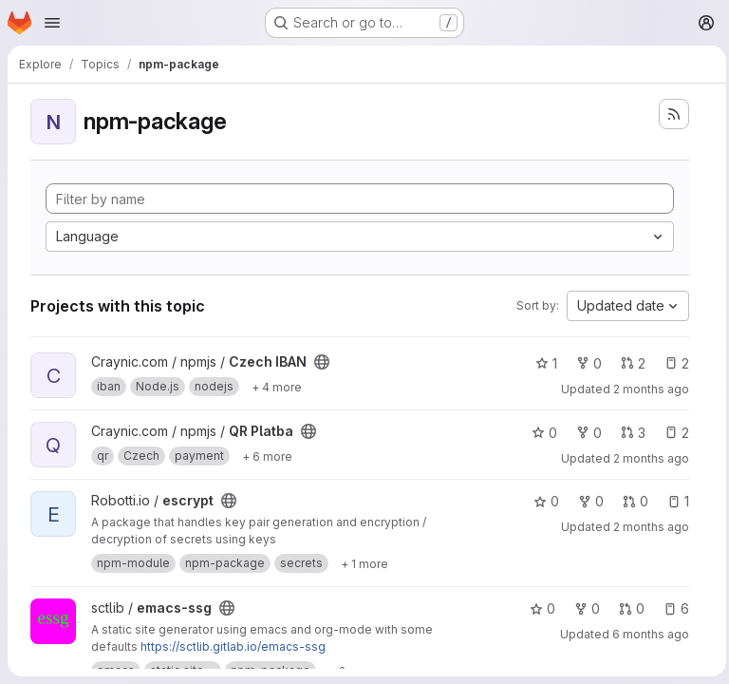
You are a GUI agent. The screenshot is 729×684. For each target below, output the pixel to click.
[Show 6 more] (267, 456)
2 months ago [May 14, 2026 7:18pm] (646, 389)
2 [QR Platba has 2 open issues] (672, 433)
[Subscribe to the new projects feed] (669, 114)
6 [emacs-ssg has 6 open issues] (671, 608)
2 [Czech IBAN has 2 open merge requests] (628, 363)
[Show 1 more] (364, 563)
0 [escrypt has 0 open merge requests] (631, 501)
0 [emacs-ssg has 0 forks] (582, 608)
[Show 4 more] (276, 386)
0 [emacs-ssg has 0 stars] (538, 608)
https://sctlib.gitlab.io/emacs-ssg (233, 646)
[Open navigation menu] (52, 23)
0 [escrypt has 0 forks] (586, 501)
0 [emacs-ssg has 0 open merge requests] (627, 608)
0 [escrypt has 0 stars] (541, 501)
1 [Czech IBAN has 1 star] (541, 363)
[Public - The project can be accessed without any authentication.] (321, 362)
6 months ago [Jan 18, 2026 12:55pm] (646, 634)
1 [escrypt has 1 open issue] (673, 501)
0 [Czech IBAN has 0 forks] (584, 363)
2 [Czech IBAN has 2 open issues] (672, 363)
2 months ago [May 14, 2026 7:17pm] (646, 458)
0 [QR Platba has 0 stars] (539, 433)
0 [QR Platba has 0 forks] (584, 433)
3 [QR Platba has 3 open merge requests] (628, 433)
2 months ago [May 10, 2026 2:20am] (646, 527)
